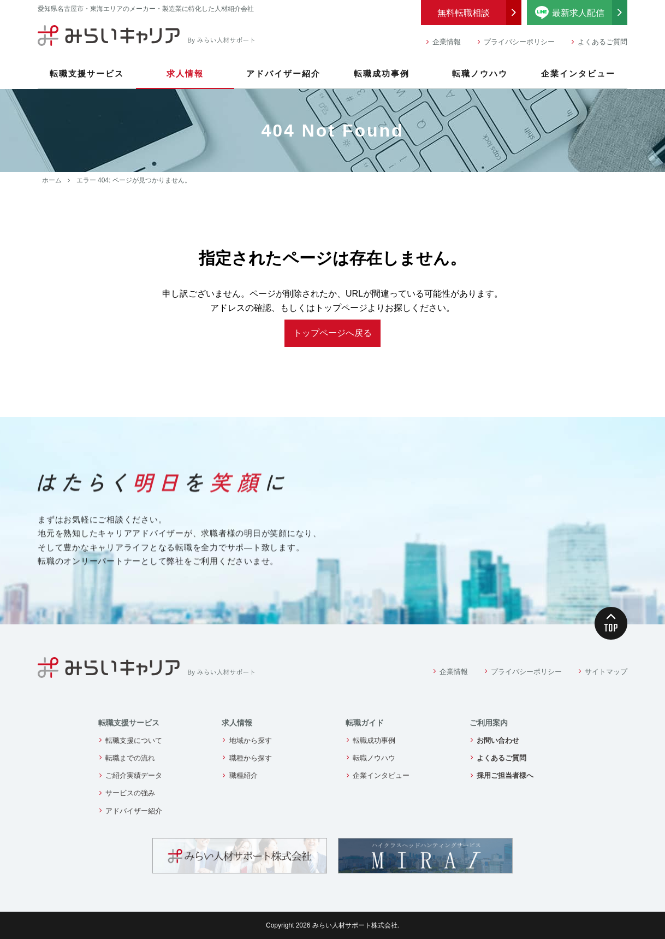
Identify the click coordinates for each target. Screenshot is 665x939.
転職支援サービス (87, 73)
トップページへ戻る (332, 333)
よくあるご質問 (602, 42)
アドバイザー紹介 (283, 73)
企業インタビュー (578, 73)
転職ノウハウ (480, 73)
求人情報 (185, 73)
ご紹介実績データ (133, 775)
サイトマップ (606, 672)
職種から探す (250, 758)
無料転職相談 (463, 12)
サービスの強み (130, 793)
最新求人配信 (581, 12)
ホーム (52, 180)
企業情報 (446, 42)
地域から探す (250, 740)
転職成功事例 (381, 73)
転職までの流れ (130, 758)
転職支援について (133, 740)
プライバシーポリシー (519, 42)
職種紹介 (243, 775)
